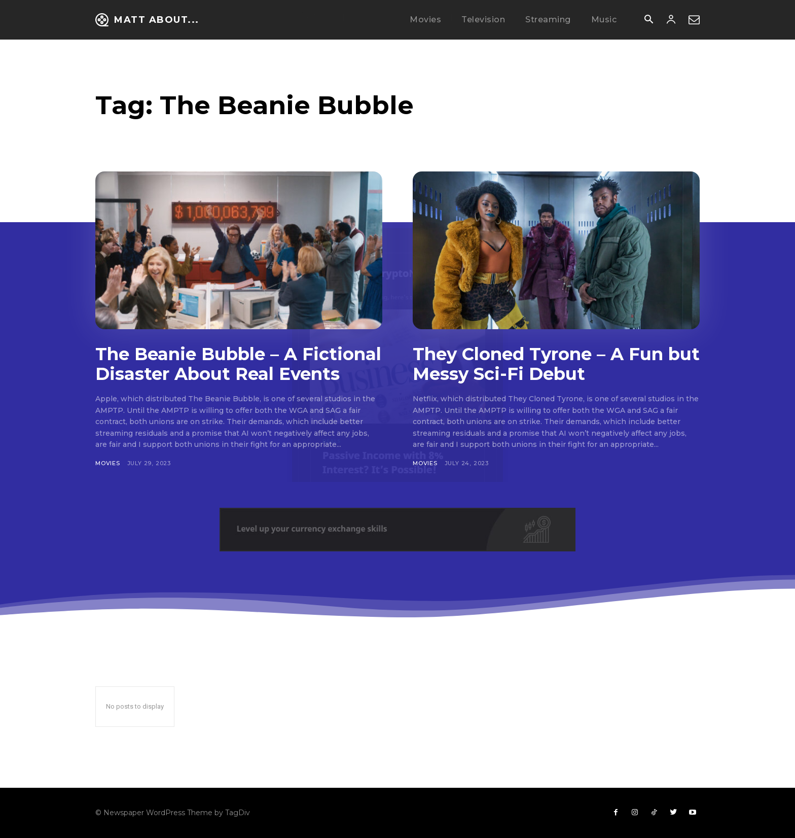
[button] (648, 20)
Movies (107, 463)
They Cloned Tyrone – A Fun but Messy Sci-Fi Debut (556, 364)
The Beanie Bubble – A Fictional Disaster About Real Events (238, 364)
